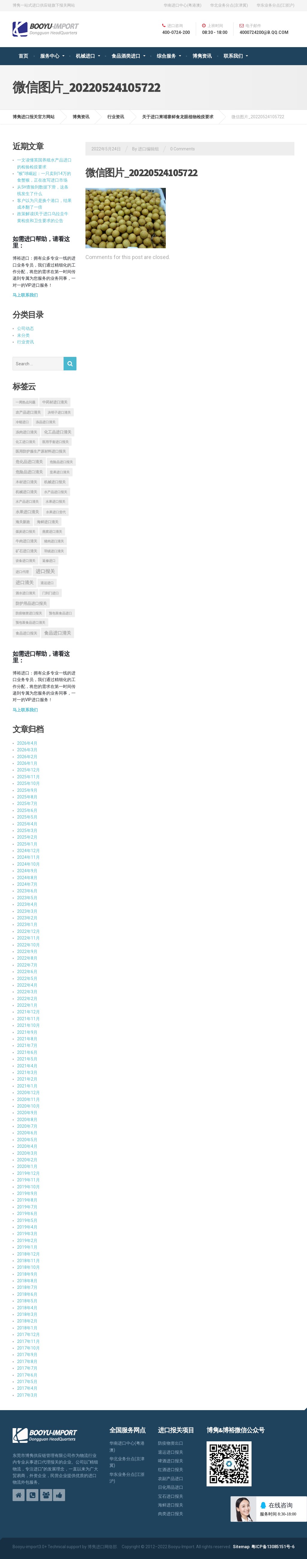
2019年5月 (27, 1220)
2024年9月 (27, 870)
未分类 (23, 335)
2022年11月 (28, 938)
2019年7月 (27, 1207)
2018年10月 (28, 1267)
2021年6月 (27, 1052)
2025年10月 (28, 783)
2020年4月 (27, 1146)
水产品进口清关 (27, 502)
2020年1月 (27, 1166)
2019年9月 (27, 1193)
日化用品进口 (170, 1487)
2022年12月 (28, 931)
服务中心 (49, 56)
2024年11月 (28, 857)
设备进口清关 (25, 561)
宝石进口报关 (170, 1496)
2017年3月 (27, 1395)
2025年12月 (28, 769)
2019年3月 (27, 1233)
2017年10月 (28, 1348)
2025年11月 (28, 776)
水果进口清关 (27, 512)
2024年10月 (28, 864)
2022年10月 (28, 944)
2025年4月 (27, 824)
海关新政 (23, 522)
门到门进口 (50, 593)
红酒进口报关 (170, 1469)
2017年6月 (27, 1375)
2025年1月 (27, 844)
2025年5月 (27, 817)
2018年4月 (27, 1307)
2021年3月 (27, 1072)
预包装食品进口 (60, 613)
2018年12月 (28, 1254)
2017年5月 (27, 1381)
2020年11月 (28, 1099)
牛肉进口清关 (26, 541)
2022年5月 (27, 978)
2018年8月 (27, 1280)
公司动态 (25, 328)
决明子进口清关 (59, 413)
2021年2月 (27, 1079)
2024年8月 (27, 877)
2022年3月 (27, 991)
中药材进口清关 (54, 402)
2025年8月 (27, 797)
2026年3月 (27, 749)
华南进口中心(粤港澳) (182, 5)
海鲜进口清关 (47, 522)
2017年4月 (27, 1388)
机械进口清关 (26, 492)
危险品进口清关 (29, 472)
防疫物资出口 (170, 1443)
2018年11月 (28, 1260)
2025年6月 (27, 810)
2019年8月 (27, 1200)
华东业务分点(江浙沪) (275, 5)
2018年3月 (27, 1314)
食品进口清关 (57, 633)
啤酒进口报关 (170, 1460)
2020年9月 (27, 1112)
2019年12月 (28, 1173)
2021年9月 (27, 1032)
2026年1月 (27, 763)
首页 (23, 56)
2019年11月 (28, 1180)
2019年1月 (27, 1247)
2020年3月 (27, 1153)
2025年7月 (27, 803)
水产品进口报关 (55, 492)
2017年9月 (27, 1354)
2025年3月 (27, 830)
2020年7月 (27, 1126)
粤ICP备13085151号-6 (272, 1546)
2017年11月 (28, 1341)
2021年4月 (27, 1065)
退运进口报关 (170, 1452)
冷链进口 (22, 422)
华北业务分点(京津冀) (229, 5)
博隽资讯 (202, 56)
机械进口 (85, 56)
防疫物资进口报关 (29, 613)
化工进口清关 (25, 442)
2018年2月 (27, 1321)
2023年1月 (27, 924)
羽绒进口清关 (54, 551)
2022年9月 (27, 951)
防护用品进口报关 (31, 603)
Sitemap (241, 1546)
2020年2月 (27, 1159)
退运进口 (47, 583)
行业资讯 (25, 341)
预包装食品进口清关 (30, 623)
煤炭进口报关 (25, 532)
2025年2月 (27, 837)
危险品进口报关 (61, 462)
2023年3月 (27, 911)
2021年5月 (27, 1059)
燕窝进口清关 (52, 532)
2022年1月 (27, 1005)
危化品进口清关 (29, 462)
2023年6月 (27, 890)
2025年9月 (27, 790)
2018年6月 (27, 1294)
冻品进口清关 (45, 422)
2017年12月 (28, 1334)
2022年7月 (27, 965)
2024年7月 (27, 884)
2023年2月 (27, 917)
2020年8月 (27, 1119)
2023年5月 (27, 897)
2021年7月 (27, 1045)
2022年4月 (27, 985)
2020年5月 (27, 1139)
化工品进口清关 (57, 432)
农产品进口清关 (28, 412)
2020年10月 (28, 1106)
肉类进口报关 (170, 1513)
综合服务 (166, 56)
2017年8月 (27, 1361)
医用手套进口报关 (55, 442)
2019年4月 (27, 1227)
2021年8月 (27, 1038)
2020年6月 (27, 1132)
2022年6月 (27, 971)
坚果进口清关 (60, 472)
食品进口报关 (26, 633)
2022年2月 (27, 998)
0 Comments (182, 148)
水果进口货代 (56, 512)
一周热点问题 (25, 402)
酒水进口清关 (25, 593)
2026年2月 (27, 756)
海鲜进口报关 (170, 1505)
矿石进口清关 (26, 551)
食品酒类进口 (126, 56)
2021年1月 (27, 1086)
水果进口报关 (55, 502)
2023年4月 (27, 904)
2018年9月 (27, 1274)
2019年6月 (27, 1213)
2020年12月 (28, 1092)
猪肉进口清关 (54, 541)
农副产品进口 (170, 1478)
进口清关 (25, 582)
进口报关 (45, 571)
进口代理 (22, 572)
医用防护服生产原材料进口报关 (41, 451)
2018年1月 (27, 1327)
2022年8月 (27, 958)
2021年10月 (28, 1025)
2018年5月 (27, 1300)
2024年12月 (28, 850)
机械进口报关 (55, 482)
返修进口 (48, 561)
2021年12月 (28, 1011)
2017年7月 (27, 1368)
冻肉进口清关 (26, 432)
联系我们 (233, 56)
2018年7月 (27, 1287)
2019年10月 (28, 1186)
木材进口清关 (26, 482)
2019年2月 (27, 1240)
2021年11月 (28, 1018)
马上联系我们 (25, 295)
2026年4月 (27, 743)
